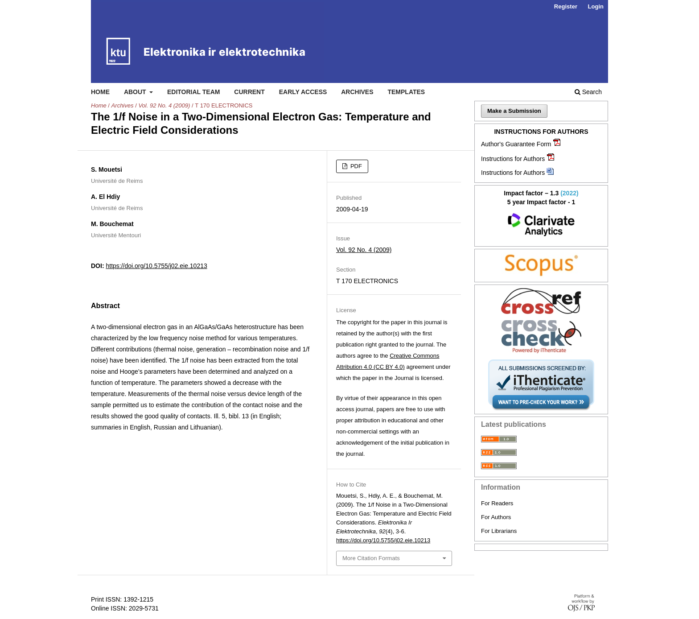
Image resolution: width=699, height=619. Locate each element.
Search (588, 91)
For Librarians (499, 531)
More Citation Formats (371, 558)
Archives (357, 91)
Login (596, 6)
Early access (303, 91)
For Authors (496, 517)
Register (565, 6)
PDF (355, 166)
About (136, 91)
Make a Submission (514, 110)
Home (100, 91)
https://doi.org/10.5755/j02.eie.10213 (156, 265)
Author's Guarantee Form (516, 144)
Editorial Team (193, 91)
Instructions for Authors (513, 158)
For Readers (497, 503)
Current (249, 91)
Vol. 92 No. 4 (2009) (164, 105)
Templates (406, 91)
